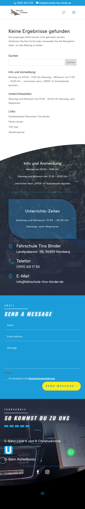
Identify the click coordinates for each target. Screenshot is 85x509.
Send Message (60, 392)
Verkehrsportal (16, 132)
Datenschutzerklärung (41, 385)
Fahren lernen (15, 121)
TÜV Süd (13, 127)
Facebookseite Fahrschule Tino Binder (29, 116)
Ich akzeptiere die (29, 385)
